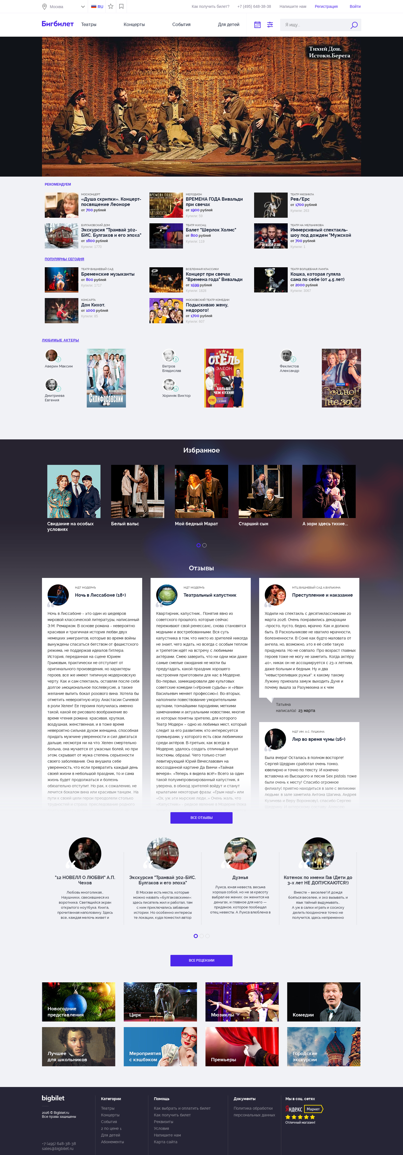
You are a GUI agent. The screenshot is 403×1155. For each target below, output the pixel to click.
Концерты (134, 24)
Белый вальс (125, 523)
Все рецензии (201, 960)
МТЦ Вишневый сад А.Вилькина (316, 587)
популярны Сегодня (64, 259)
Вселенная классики (202, 269)
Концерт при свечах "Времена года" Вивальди (214, 276)
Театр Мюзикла (302, 194)
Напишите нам (293, 6)
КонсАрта (88, 299)
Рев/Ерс (300, 199)
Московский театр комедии (207, 299)
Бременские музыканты (108, 274)
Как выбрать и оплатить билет (182, 1108)
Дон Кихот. (93, 305)
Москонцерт (90, 194)
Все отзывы (202, 818)
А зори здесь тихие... (325, 523)
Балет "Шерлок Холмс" (211, 230)
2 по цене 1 (111, 1128)
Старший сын (253, 523)
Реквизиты (163, 1121)
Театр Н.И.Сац (196, 225)
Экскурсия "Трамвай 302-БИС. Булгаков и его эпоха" (111, 232)
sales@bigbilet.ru (57, 1148)
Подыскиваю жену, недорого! (207, 307)
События (181, 24)
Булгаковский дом (95, 225)
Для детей (228, 24)
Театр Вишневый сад (97, 269)
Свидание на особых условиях (70, 526)
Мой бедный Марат (196, 523)
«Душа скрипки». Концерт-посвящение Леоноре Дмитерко (111, 201)
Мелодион (194, 194)
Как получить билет (172, 1115)
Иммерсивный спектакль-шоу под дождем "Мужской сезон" (320, 232)
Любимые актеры (60, 340)
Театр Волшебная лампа (309, 269)
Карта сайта (165, 1142)
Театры (88, 24)
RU (100, 6)
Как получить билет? (210, 6)
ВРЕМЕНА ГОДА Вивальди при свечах (214, 201)
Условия (161, 1128)
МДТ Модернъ (85, 587)
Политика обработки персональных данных (254, 1111)
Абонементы (112, 1142)
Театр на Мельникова (307, 225)
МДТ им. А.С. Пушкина (308, 731)
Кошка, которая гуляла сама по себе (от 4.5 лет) (317, 276)
